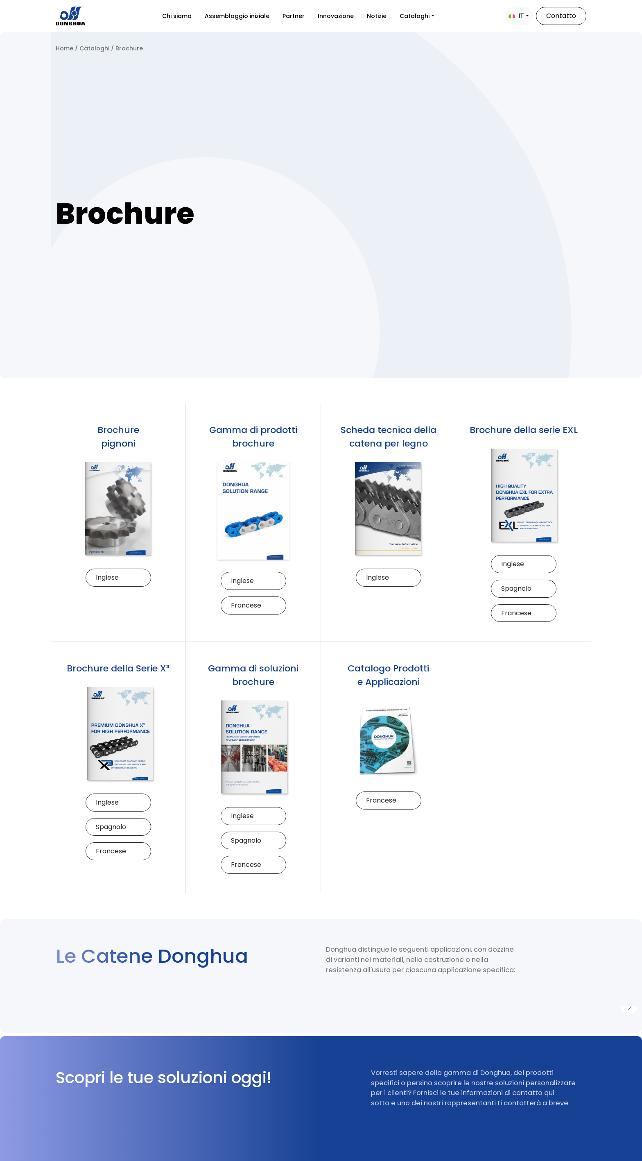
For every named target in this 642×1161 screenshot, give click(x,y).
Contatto (561, 15)
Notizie (377, 16)
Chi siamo (177, 16)
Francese (246, 605)
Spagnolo (516, 588)
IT (516, 15)
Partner (294, 16)
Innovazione (336, 16)
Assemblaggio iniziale (237, 16)
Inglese (107, 577)
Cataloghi (415, 16)
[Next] (629, 1006)
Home (64, 48)
